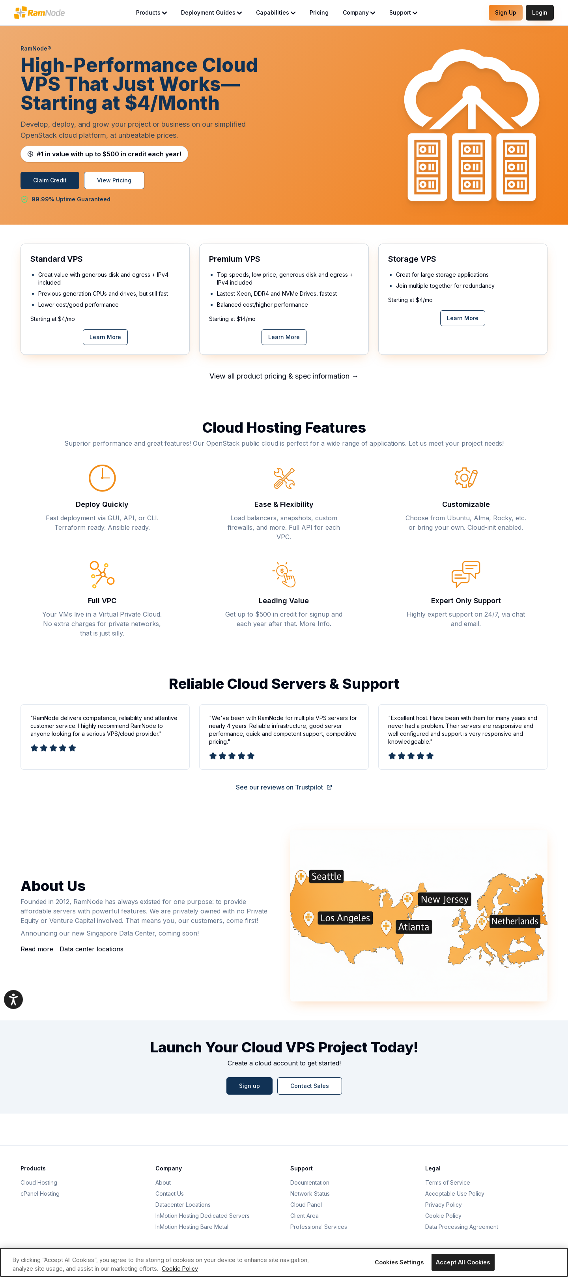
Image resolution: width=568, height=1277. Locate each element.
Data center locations (91, 949)
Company (359, 12)
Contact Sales (309, 1085)
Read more (37, 949)
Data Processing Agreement (461, 1226)
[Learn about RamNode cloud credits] (104, 154)
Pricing (319, 12)
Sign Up (505, 12)
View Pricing (114, 180)
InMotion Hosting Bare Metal (191, 1226)
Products (151, 12)
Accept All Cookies (463, 1262)
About (163, 1182)
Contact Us (169, 1193)
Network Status (310, 1193)
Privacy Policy (443, 1204)
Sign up (249, 1085)
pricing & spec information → (311, 376)
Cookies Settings (399, 1262)
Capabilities (275, 12)
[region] (284, 1262)
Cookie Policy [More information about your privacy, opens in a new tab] (180, 1268)
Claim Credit (50, 180)
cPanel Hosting (40, 1193)
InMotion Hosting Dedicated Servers (202, 1215)
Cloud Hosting (39, 1182)
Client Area (304, 1215)
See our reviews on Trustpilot (284, 787)
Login (539, 12)
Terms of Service (447, 1182)
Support (403, 12)
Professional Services (318, 1226)
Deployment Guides (211, 12)
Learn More (105, 337)
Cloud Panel (306, 1204)
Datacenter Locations (183, 1204)
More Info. (315, 624)
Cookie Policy (443, 1215)
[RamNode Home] (39, 12)
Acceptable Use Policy (454, 1193)
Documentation (309, 1182)
